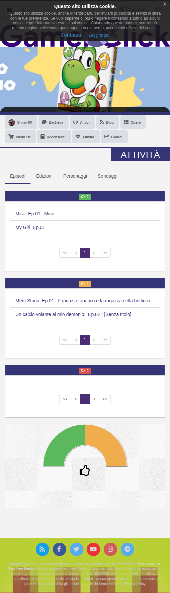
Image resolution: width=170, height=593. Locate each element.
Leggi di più (99, 35)
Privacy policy (134, 584)
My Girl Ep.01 (30, 227)
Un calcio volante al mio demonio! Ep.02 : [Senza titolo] (73, 314)
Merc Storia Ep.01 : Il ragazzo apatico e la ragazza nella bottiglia (82, 300)
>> (104, 252)
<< (65, 252)
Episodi (17, 176)
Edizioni (44, 176)
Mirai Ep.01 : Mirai (35, 213)
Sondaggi (107, 176)
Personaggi (75, 176)
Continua (71, 35)
